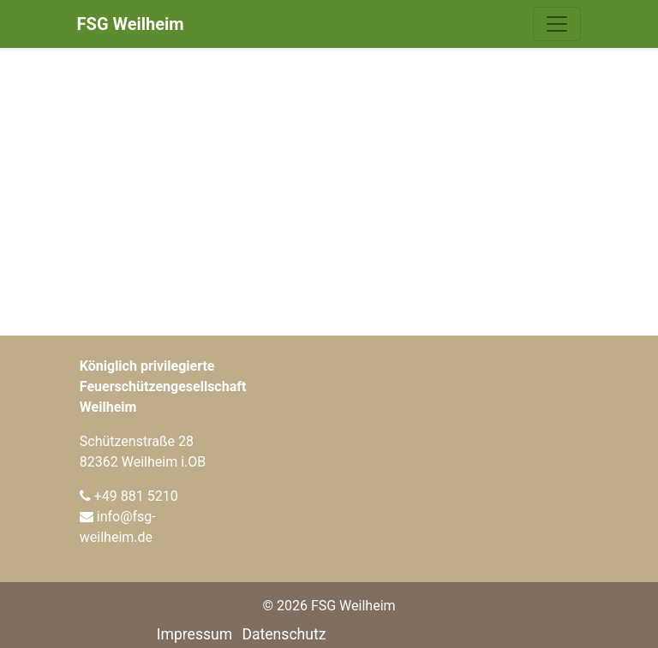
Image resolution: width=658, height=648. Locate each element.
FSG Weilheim (130, 24)
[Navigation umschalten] (557, 24)
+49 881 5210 (136, 496)
